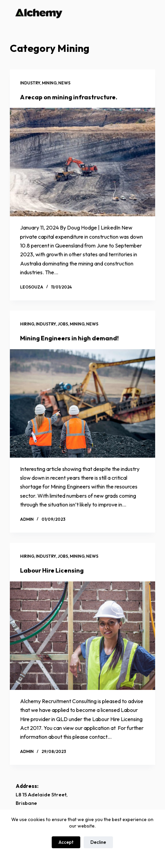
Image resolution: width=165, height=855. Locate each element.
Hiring (27, 323)
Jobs (62, 323)
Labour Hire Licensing (52, 570)
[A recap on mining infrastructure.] (82, 162)
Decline (98, 842)
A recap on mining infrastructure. (68, 97)
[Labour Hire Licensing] (82, 635)
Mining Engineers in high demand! (69, 338)
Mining (49, 82)
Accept (66, 842)
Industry (30, 82)
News (64, 82)
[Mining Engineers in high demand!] (82, 403)
